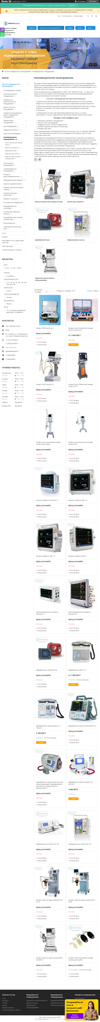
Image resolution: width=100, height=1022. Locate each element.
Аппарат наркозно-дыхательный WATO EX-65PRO (49, 959)
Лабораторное (31, 1005)
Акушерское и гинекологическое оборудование (10, 102)
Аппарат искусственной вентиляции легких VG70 (80, 443)
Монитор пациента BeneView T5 (47, 500)
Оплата (4, 1005)
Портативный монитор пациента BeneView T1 (47, 613)
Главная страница (8, 1008)
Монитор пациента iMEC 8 (77, 556)
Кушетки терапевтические (13, 184)
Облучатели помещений (12, 134)
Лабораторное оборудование (9, 121)
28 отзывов (81, 1)
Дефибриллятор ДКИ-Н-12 (77, 670)
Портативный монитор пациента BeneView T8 (79, 613)
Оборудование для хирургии (13, 180)
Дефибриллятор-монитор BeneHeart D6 (82, 726)
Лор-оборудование (10, 126)
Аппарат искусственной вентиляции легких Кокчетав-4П (80, 329)
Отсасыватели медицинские (13, 202)
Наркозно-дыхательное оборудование (12, 157)
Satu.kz (59, 1017)
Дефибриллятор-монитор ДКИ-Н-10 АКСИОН (80, 783)
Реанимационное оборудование (10, 138)
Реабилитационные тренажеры (10, 194)
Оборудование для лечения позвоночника (13, 218)
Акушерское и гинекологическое (36, 1000)
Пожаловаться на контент (57, 1019)
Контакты (5, 1001)
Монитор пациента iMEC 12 (45, 556)
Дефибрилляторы (10, 151)
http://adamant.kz (11, 347)
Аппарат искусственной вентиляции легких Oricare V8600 (48, 443)
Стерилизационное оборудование (10, 170)
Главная (32, 28)
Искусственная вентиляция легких (49, 202)
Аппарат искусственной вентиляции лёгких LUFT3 (80, 385)
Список (95, 291)
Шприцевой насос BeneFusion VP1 (80, 844)
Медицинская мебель (11, 130)
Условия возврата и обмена (11, 250)
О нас (79, 28)
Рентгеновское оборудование (9, 164)
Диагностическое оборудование (9, 108)
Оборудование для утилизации (10, 207)
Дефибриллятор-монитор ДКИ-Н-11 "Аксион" (48, 727)
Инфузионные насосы (12, 154)
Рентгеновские (80, 998)
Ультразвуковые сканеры (12, 90)
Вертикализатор (9, 223)
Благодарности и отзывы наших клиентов (13, 241)
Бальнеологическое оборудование (10, 95)
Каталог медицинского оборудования (18, 71)
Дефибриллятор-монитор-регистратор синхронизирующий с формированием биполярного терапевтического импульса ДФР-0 (49, 785)
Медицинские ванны (57, 1003)
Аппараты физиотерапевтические (12, 175)
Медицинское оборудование (50, 28)
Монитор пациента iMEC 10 (77, 500)
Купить (73, 344)
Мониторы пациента (11, 148)
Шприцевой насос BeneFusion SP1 (47, 844)
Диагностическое (32, 1003)
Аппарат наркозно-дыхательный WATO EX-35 (49, 901)
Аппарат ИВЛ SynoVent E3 (45, 384)
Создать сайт (16, 1)
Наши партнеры (7, 246)
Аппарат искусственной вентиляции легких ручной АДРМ (80, 959)
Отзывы (4, 237)
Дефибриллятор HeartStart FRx (46, 670)
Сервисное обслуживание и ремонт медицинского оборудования (13, 115)
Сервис (69, 28)
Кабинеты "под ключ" (11, 199)
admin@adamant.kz (12, 351)
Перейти (72, 5)
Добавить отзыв (92, 16)
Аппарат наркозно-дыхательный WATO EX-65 (81, 901)
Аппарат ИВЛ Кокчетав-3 (44, 328)
